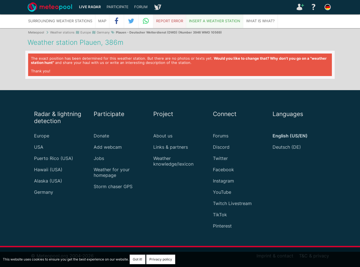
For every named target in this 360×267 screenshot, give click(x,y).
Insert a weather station (214, 21)
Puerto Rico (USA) (53, 158)
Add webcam (108, 147)
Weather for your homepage (112, 172)
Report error (169, 21)
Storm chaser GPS (113, 186)
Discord (221, 147)
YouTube (222, 192)
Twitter (220, 158)
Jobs (99, 158)
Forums (220, 136)
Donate (101, 136)
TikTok (220, 214)
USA (38, 147)
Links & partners (170, 147)
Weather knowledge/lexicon (173, 161)
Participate (118, 7)
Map (102, 21)
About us (162, 136)
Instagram (223, 181)
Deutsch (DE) (287, 147)
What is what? (260, 21)
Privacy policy (160, 259)
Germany (43, 192)
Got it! (137, 259)
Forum (141, 7)
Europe (41, 136)
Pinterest (222, 226)
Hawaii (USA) (48, 169)
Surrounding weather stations (60, 21)
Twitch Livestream (232, 203)
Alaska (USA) (48, 181)
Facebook (223, 169)
